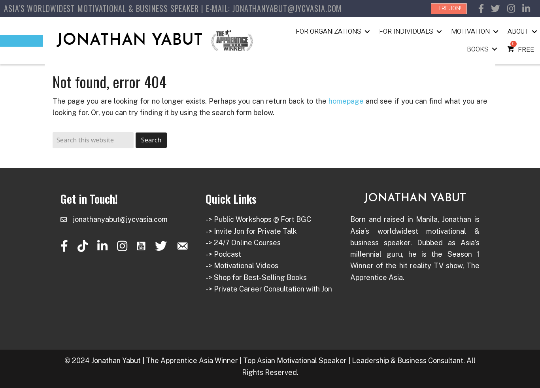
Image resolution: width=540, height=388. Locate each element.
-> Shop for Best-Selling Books (256, 277)
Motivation (470, 31)
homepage (346, 101)
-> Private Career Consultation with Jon (269, 289)
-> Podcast (223, 254)
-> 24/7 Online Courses (243, 242)
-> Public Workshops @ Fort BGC (258, 219)
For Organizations (328, 31)
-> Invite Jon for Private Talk (251, 231)
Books (478, 49)
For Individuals (406, 31)
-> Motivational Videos (242, 265)
